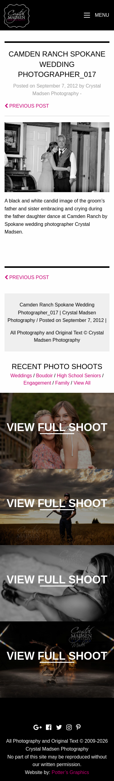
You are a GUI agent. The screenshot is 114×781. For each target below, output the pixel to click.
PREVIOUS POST (27, 106)
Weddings (21, 375)
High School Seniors (79, 375)
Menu (102, 15)
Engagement (37, 382)
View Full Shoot (57, 427)
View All (82, 382)
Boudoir (44, 375)
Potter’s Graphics (70, 772)
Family (62, 382)
